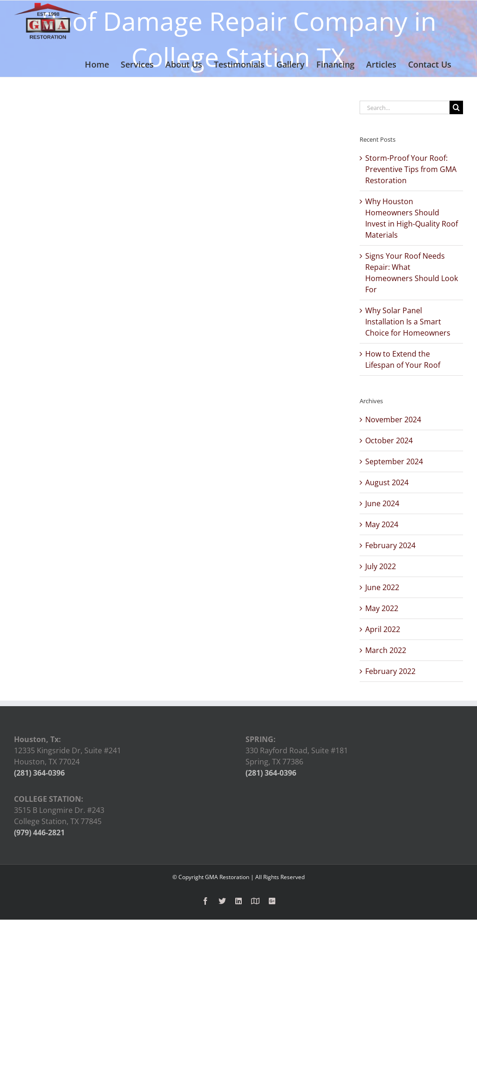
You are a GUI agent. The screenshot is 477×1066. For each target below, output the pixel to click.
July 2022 (380, 566)
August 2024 (387, 482)
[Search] (456, 107)
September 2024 (394, 461)
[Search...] (405, 107)
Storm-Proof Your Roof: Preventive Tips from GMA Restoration (411, 169)
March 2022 (385, 650)
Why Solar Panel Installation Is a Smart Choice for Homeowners (407, 321)
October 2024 (389, 440)
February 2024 (390, 545)
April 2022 (382, 629)
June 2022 (382, 587)
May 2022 (381, 608)
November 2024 (393, 419)
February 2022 (390, 671)
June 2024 (382, 503)
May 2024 (381, 524)
